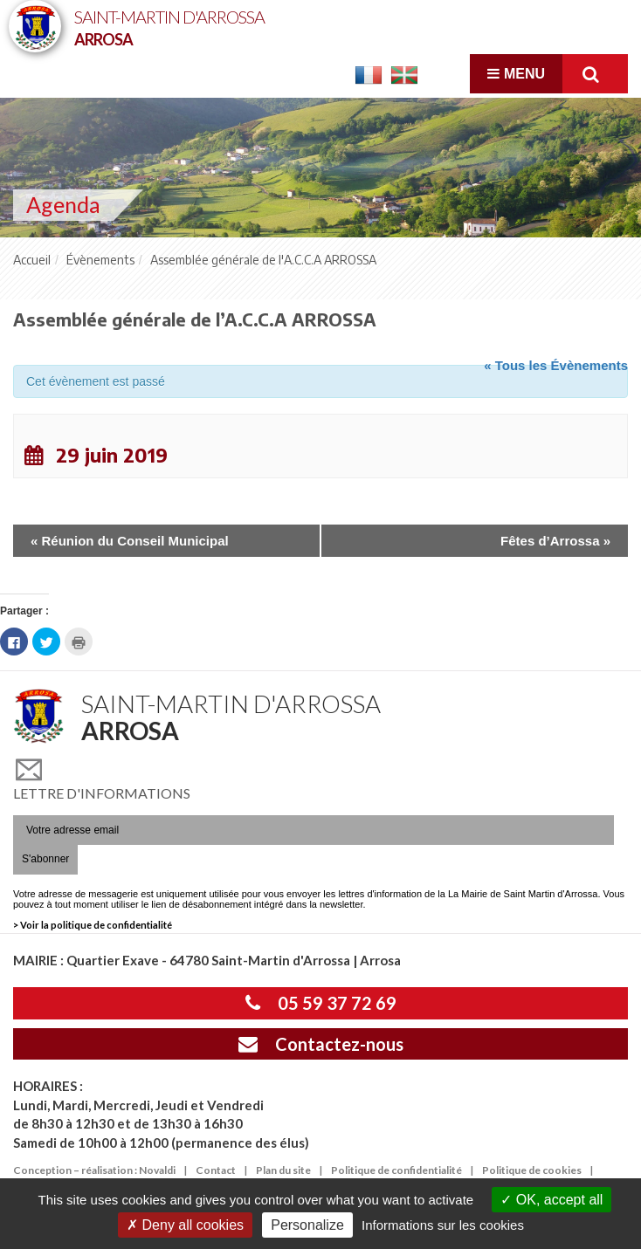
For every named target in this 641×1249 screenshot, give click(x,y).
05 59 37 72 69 (320, 1002)
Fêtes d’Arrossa (555, 540)
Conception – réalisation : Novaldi (94, 1170)
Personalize (307, 1225)
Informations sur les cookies (443, 1225)
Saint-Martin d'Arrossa (169, 26)
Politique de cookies (532, 1170)
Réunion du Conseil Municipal (130, 540)
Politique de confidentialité (396, 1170)
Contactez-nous (320, 1043)
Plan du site (283, 1170)
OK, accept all (551, 1199)
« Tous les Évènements (556, 365)
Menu (516, 73)
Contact (216, 1170)
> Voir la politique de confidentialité (92, 924)
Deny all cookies (185, 1225)
